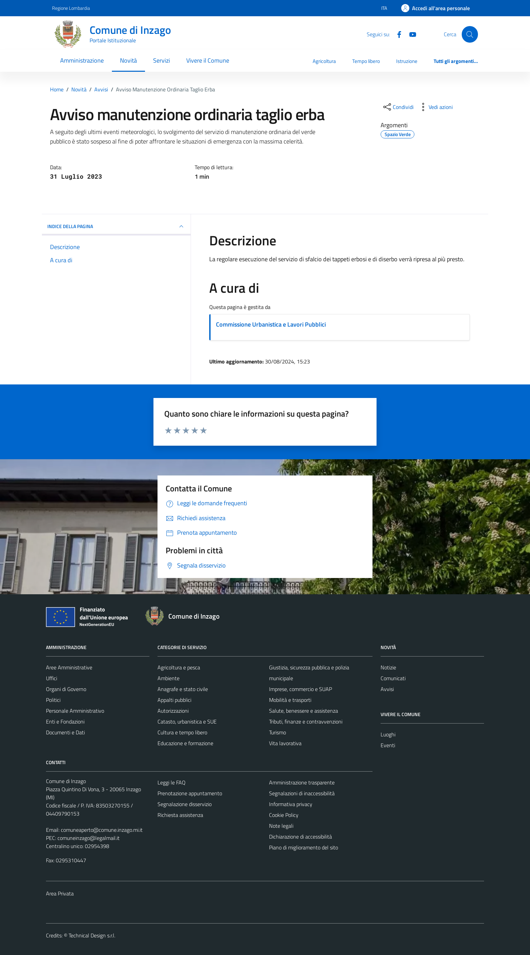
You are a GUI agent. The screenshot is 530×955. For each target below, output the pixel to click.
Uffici (51, 678)
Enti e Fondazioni (65, 721)
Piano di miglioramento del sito (303, 847)
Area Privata (60, 893)
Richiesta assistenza (180, 815)
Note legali (281, 826)
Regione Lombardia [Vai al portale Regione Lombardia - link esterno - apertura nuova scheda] (71, 8)
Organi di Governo (66, 689)
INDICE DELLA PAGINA (116, 226)
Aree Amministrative (69, 667)
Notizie (388, 667)
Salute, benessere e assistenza (303, 711)
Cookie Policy (283, 815)
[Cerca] (470, 34)
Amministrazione (82, 60)
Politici (53, 700)
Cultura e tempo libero (182, 732)
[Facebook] (396, 34)
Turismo (277, 732)
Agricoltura (324, 61)
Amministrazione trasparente (302, 782)
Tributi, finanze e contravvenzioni (305, 721)
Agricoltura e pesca (179, 667)
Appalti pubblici (174, 700)
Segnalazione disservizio (185, 804)
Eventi (388, 745)
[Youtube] (410, 34)
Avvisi (387, 689)
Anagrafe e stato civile (183, 689)
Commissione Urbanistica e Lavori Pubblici (271, 324)
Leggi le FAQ (172, 782)
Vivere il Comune (207, 60)
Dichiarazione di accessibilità (300, 836)
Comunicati (393, 678)
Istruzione (406, 61)
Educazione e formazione (185, 743)
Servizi (161, 60)
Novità (128, 60)
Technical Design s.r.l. (92, 935)
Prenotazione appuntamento (190, 793)
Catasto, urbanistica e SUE (187, 721)
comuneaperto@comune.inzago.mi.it (102, 830)
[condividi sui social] (398, 107)
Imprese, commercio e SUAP (300, 689)
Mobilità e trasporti (290, 700)
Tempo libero (366, 61)
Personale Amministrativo (75, 711)
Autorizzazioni (173, 711)
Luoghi (388, 734)
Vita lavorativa (285, 743)
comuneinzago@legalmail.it (88, 838)
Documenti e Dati (65, 732)
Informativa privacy (290, 804)
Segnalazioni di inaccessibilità (302, 793)
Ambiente (168, 678)
